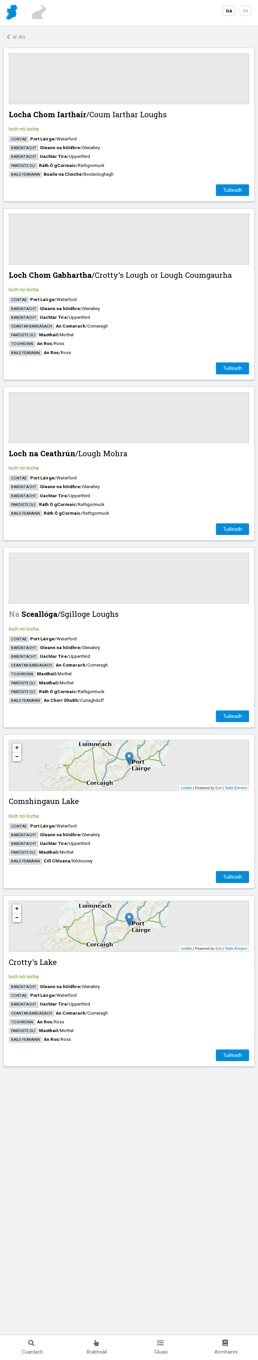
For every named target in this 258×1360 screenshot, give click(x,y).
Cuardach (32, 1347)
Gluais (161, 1347)
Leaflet (186, 788)
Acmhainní (226, 1347)
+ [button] (17, 748)
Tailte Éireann (236, 788)
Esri (219, 788)
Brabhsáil (97, 1347)
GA (229, 10)
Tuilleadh (232, 190)
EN (245, 10)
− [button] (17, 757)
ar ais (16, 37)
